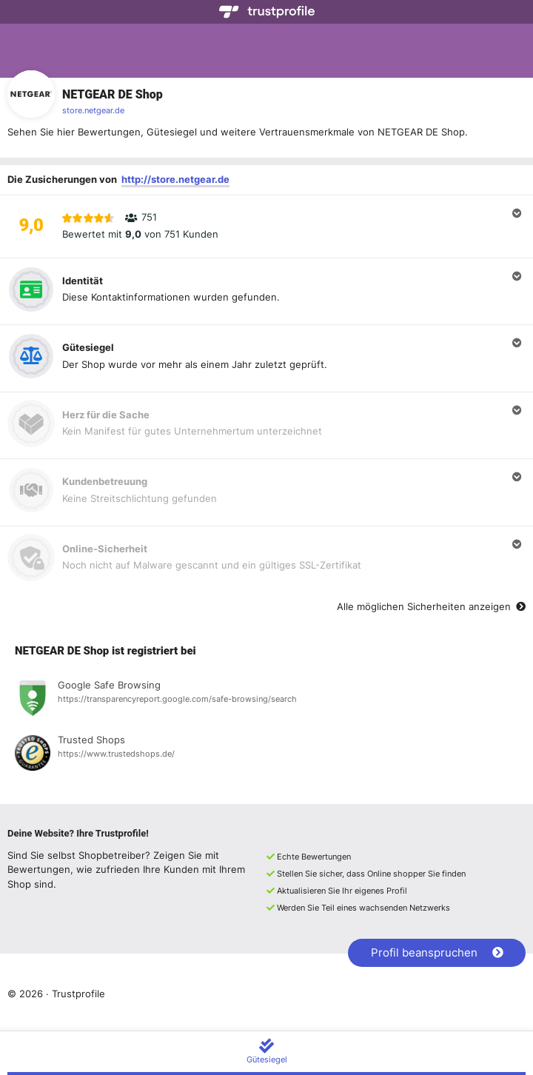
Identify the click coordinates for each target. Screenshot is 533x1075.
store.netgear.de (93, 110)
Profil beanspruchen (437, 952)
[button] (266, 226)
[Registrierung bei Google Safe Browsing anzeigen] (266, 700)
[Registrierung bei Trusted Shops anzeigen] (266, 755)
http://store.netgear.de (175, 179)
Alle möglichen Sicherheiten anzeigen (431, 606)
